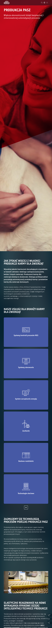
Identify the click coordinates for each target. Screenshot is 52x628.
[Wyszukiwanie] (42, 2)
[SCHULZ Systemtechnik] (6, 2)
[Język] (44, 2)
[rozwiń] (26, 507)
